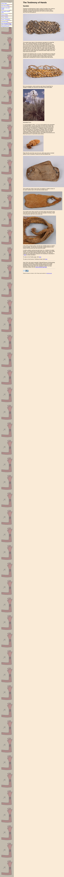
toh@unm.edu (49, 273)
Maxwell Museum (5, 26)
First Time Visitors (5, 5)
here (40, 257)
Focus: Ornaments (5, 19)
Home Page (4, 3)
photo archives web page (41, 267)
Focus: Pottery (4, 14)
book (25, 254)
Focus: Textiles (4, 17)
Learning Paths (4, 21)
